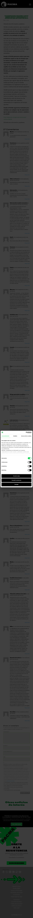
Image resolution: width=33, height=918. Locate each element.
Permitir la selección (16, 480)
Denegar (16, 484)
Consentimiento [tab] (5, 436)
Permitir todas (16, 476)
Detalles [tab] (15, 436)
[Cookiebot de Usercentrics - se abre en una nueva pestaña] (26, 432)
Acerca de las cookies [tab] (26, 436)
